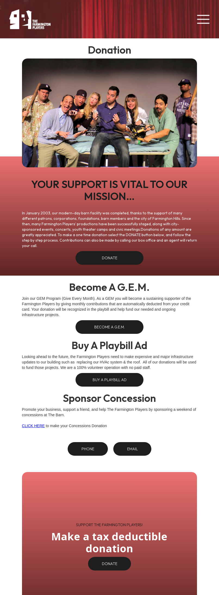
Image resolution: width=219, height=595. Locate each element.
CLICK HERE (33, 426)
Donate (109, 257)
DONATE (109, 563)
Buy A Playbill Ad (110, 379)
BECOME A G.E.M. (109, 327)
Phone (88, 448)
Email (132, 448)
